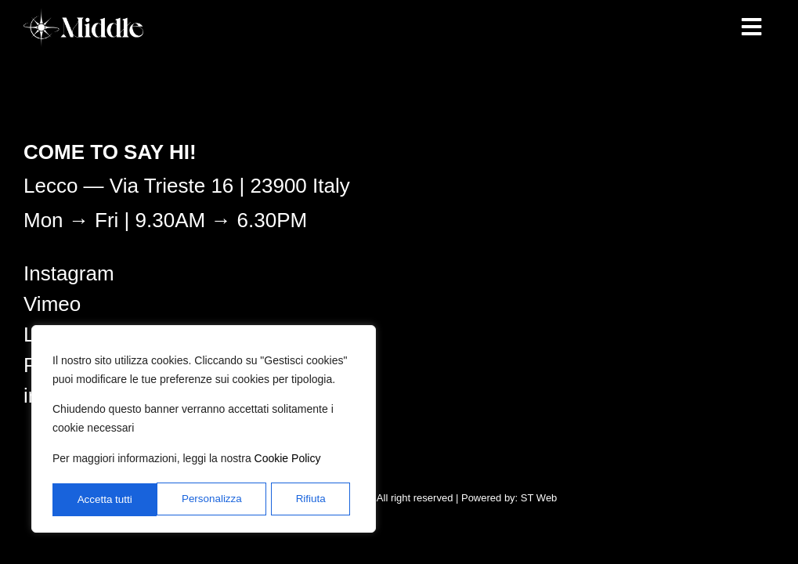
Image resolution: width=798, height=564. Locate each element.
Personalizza (107, 500)
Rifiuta (206, 500)
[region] (203, 430)
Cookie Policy (288, 461)
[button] (751, 27)
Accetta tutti (302, 500)
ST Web (539, 498)
